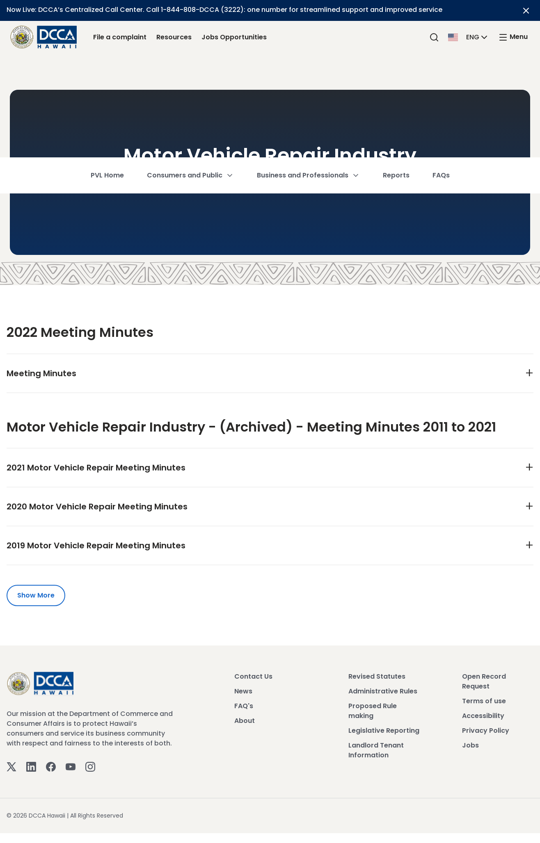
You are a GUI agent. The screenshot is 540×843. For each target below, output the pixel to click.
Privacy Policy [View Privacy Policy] (485, 730)
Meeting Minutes (41, 373)
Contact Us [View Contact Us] (253, 676)
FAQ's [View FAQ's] (243, 706)
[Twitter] (11, 766)
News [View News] (243, 691)
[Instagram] (90, 766)
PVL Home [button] (107, 71)
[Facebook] (51, 766)
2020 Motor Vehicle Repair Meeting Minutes (97, 506)
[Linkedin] (31, 766)
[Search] (434, 37)
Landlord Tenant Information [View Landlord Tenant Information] (376, 750)
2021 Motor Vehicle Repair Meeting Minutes (96, 467)
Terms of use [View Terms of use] (484, 701)
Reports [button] (396, 71)
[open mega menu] (513, 37)
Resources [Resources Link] (174, 37)
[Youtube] (71, 766)
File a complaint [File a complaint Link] (119, 37)
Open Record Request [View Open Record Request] (484, 681)
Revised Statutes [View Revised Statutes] (376, 676)
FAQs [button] (441, 71)
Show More (36, 595)
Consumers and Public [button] (190, 71)
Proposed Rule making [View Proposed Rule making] (372, 710)
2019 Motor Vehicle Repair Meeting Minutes (96, 545)
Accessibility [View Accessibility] (483, 715)
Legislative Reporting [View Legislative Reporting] (383, 730)
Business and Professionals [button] (308, 71)
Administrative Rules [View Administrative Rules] (382, 691)
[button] (468, 36)
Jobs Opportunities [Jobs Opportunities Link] (234, 37)
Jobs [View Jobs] (470, 745)
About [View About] (244, 720)
